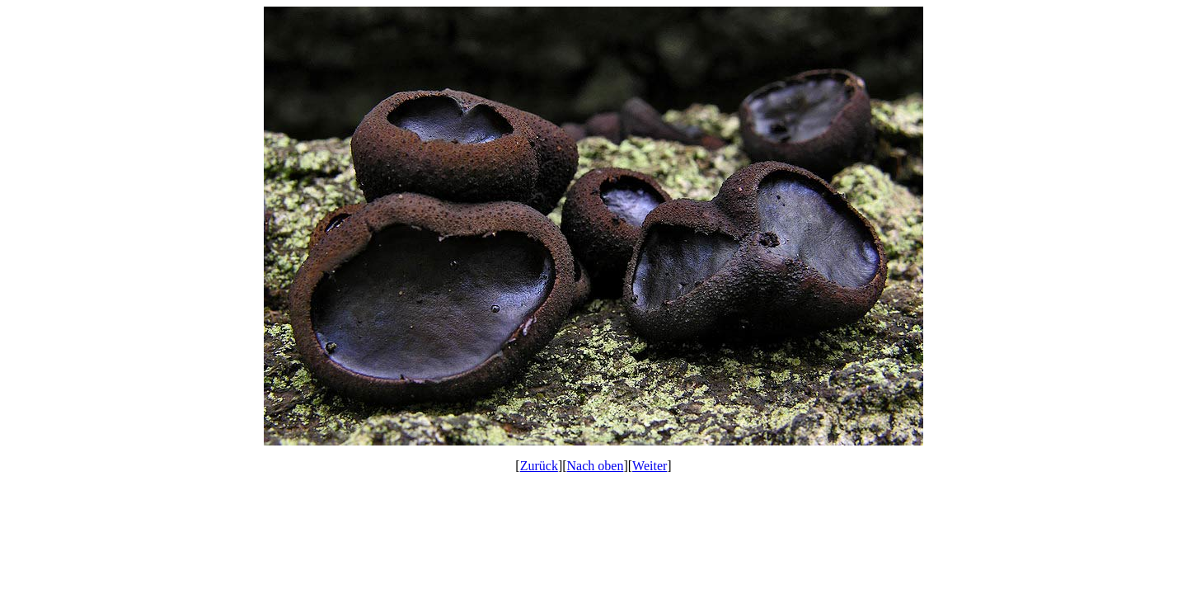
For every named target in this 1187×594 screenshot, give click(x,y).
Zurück (539, 466)
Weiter (649, 466)
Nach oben (595, 466)
